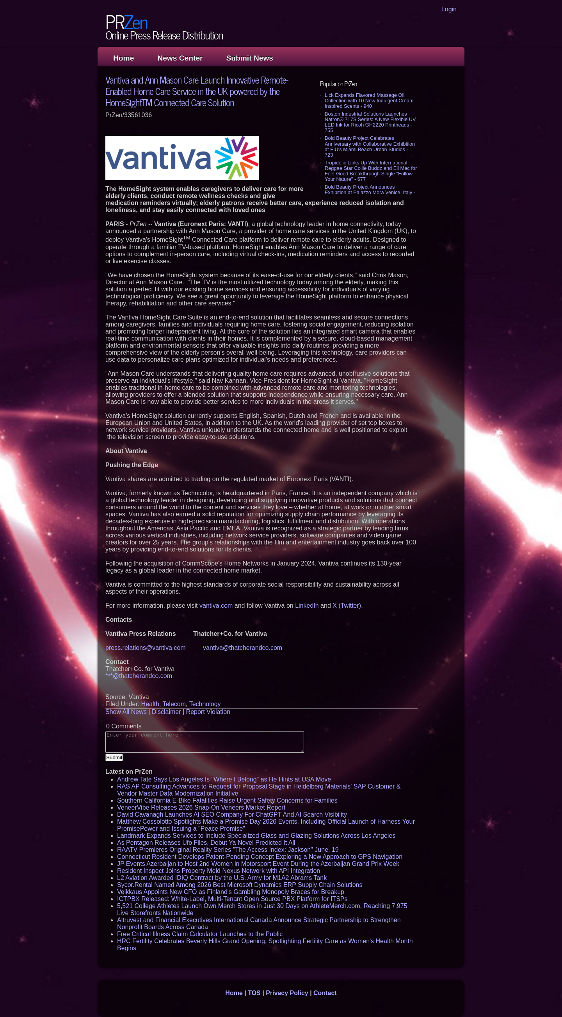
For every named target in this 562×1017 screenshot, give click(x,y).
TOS (254, 993)
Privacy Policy (287, 993)
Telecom (174, 704)
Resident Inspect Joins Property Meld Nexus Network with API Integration (218, 870)
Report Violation (208, 711)
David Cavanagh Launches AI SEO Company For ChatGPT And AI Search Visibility (232, 814)
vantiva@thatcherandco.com (242, 647)
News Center (180, 58)
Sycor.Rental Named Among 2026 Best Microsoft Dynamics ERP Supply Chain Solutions (239, 884)
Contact (325, 993)
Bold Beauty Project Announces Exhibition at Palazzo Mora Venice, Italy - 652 (370, 192)
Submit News (249, 58)
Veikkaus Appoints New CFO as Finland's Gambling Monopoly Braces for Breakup (230, 892)
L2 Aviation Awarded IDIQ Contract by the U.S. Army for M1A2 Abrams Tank (222, 877)
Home (123, 58)
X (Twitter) (347, 605)
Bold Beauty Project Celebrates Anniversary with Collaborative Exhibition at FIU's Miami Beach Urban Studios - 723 (370, 146)
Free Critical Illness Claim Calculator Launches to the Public (200, 934)
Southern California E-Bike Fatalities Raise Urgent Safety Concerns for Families (227, 800)
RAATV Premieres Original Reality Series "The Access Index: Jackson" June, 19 (228, 849)
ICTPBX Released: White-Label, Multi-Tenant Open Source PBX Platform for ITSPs (232, 899)
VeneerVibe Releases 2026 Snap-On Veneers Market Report (201, 807)
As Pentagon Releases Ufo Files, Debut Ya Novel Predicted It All (206, 842)
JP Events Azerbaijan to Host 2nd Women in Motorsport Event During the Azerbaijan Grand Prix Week (258, 863)
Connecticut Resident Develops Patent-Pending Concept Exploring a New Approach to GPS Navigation (259, 856)
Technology (205, 704)
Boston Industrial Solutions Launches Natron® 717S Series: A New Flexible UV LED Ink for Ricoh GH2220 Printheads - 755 (370, 122)
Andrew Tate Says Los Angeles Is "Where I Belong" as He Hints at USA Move (224, 779)
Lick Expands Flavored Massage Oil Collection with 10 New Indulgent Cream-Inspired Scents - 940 (370, 100)
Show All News (126, 711)
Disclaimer (166, 711)
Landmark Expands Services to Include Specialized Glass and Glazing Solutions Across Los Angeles (256, 835)
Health (150, 704)
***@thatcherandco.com (138, 676)
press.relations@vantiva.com (145, 647)
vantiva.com (216, 605)
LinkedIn (307, 605)
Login (449, 9)
